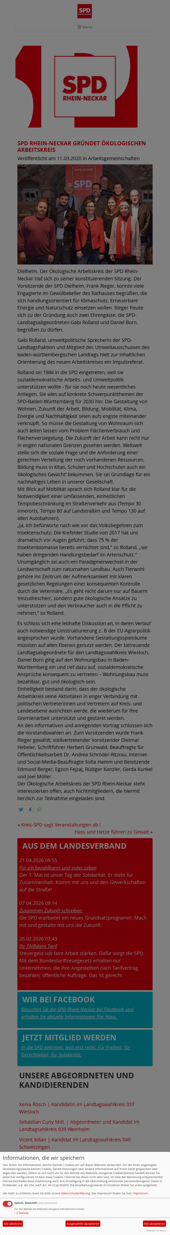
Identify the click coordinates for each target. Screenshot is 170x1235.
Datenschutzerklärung (75, 1193)
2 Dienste (21, 1213)
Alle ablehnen (13, 1224)
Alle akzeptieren (154, 1224)
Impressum (140, 1193)
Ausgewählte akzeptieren (83, 1224)
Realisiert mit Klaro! (156, 1230)
